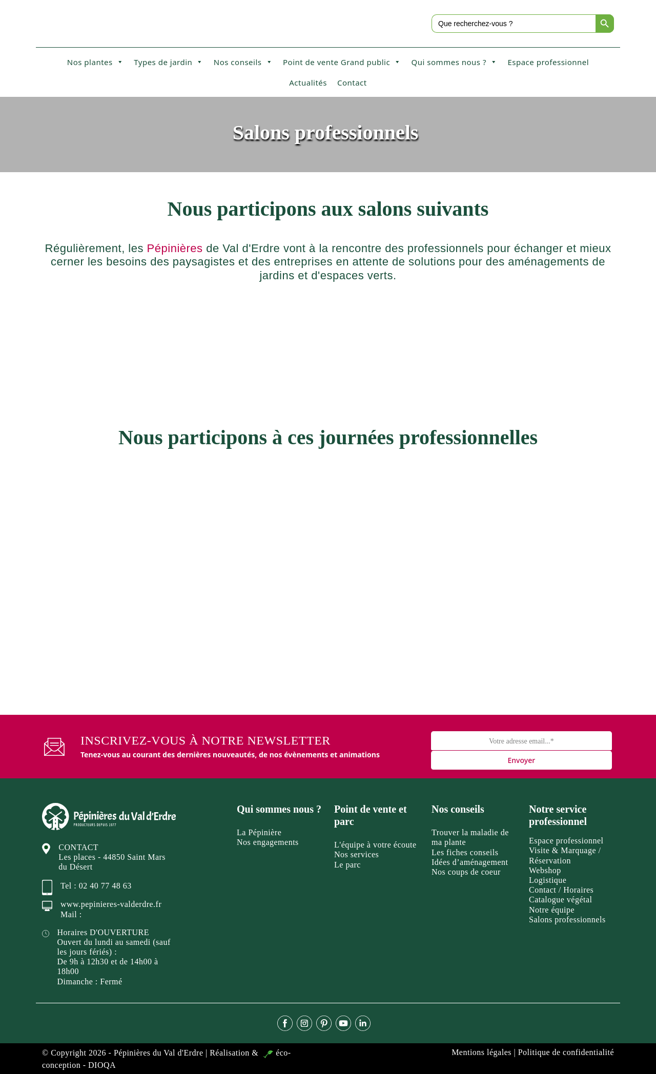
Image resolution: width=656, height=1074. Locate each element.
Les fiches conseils (465, 852)
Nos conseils (243, 62)
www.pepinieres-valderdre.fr (110, 904)
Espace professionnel (548, 62)
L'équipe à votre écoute (375, 844)
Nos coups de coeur (466, 872)
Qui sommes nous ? (455, 62)
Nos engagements (268, 842)
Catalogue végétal (560, 899)
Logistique (547, 880)
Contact (352, 82)
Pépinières (175, 248)
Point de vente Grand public (342, 62)
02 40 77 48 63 (105, 885)
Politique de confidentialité (566, 1052)
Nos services (356, 854)
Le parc (347, 864)
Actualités (308, 82)
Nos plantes (95, 62)
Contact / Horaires (561, 889)
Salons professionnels (567, 919)
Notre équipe (552, 909)
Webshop (545, 870)
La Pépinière (259, 832)
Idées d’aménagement (470, 862)
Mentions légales (481, 1052)
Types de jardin (168, 62)
